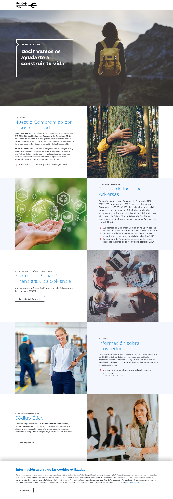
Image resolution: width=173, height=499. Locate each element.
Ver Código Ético (26, 442)
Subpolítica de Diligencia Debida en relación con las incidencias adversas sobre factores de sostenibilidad (130, 229)
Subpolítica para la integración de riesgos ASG (43, 164)
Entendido (24, 490)
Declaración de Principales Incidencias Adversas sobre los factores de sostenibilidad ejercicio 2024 (128, 240)
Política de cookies (132, 482)
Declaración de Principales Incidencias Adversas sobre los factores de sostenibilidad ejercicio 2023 (128, 234)
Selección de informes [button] (30, 299)
